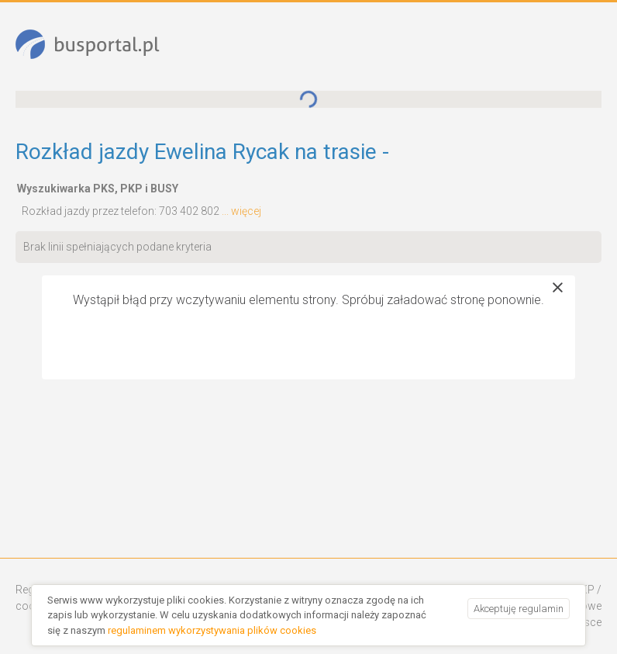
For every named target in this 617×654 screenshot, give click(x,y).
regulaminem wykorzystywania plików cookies (212, 630)
